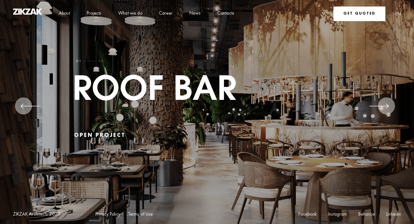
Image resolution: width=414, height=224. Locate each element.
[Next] (379, 108)
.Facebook (307, 214)
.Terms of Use (140, 214)
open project (99, 135)
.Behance (366, 214)
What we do (130, 13)
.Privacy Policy (107, 214)
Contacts (225, 13)
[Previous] (30, 108)
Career (166, 13)
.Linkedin (393, 214)
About (64, 13)
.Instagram (337, 214)
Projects (94, 13)
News (195, 13)
